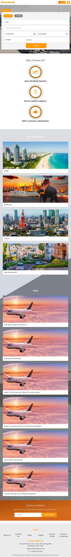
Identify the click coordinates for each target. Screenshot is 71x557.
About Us (7, 535)
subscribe (49, 515)
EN (62, 2)
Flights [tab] (6, 10)
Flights (41, 535)
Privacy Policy (52, 535)
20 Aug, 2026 (42, 34)
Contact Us (18, 535)
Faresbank (55, 555)
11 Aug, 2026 (9, 34)
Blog (30, 535)
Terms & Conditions (63, 535)
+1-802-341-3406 (36, 551)
